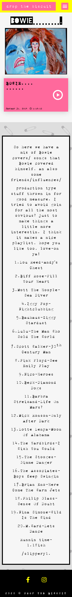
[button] (65, 6)
